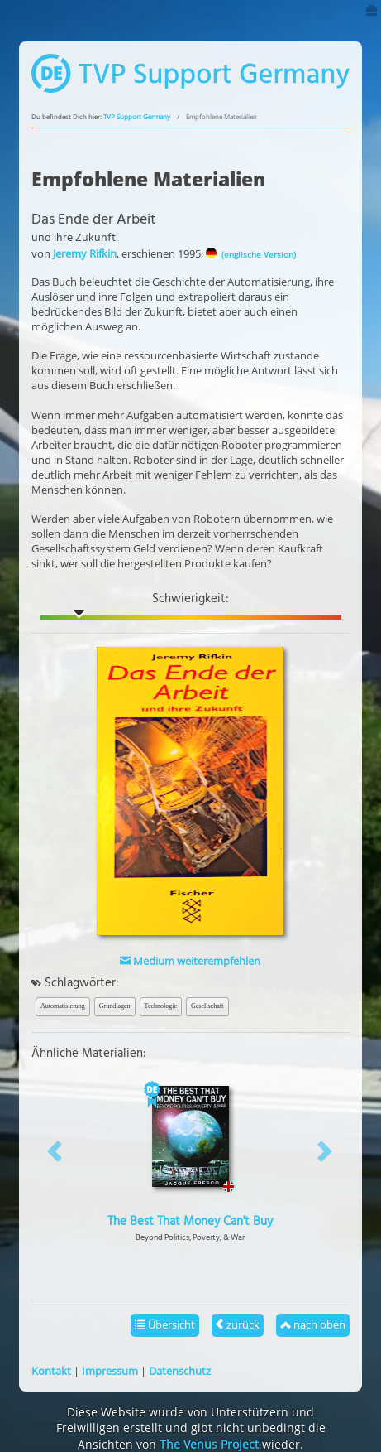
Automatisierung (62, 1006)
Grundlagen (115, 1006)
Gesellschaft (207, 1006)
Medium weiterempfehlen (190, 960)
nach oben (312, 1324)
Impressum (110, 1370)
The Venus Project (209, 1444)
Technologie (161, 1006)
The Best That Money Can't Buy (190, 1222)
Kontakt (51, 1370)
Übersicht (165, 1324)
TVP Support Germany (136, 117)
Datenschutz (180, 1370)
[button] (55, 1150)
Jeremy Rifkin (85, 253)
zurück (238, 1324)
